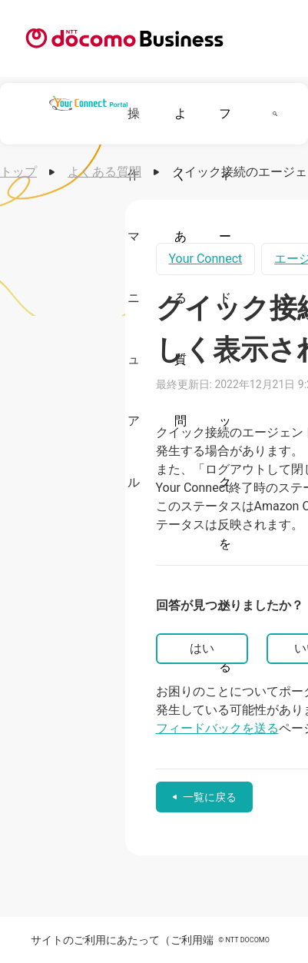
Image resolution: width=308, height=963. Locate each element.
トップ (18, 171)
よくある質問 (104, 171)
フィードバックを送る (217, 728)
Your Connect (206, 258)
